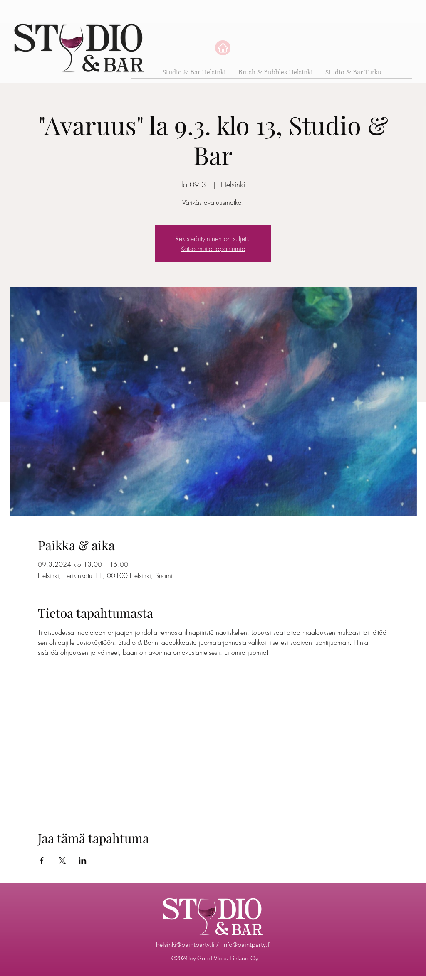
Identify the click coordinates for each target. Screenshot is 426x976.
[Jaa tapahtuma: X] (62, 860)
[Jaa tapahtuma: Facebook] (42, 860)
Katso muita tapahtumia (213, 248)
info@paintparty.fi (246, 945)
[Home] (222, 47)
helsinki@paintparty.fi (185, 945)
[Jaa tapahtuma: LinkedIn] (83, 860)
